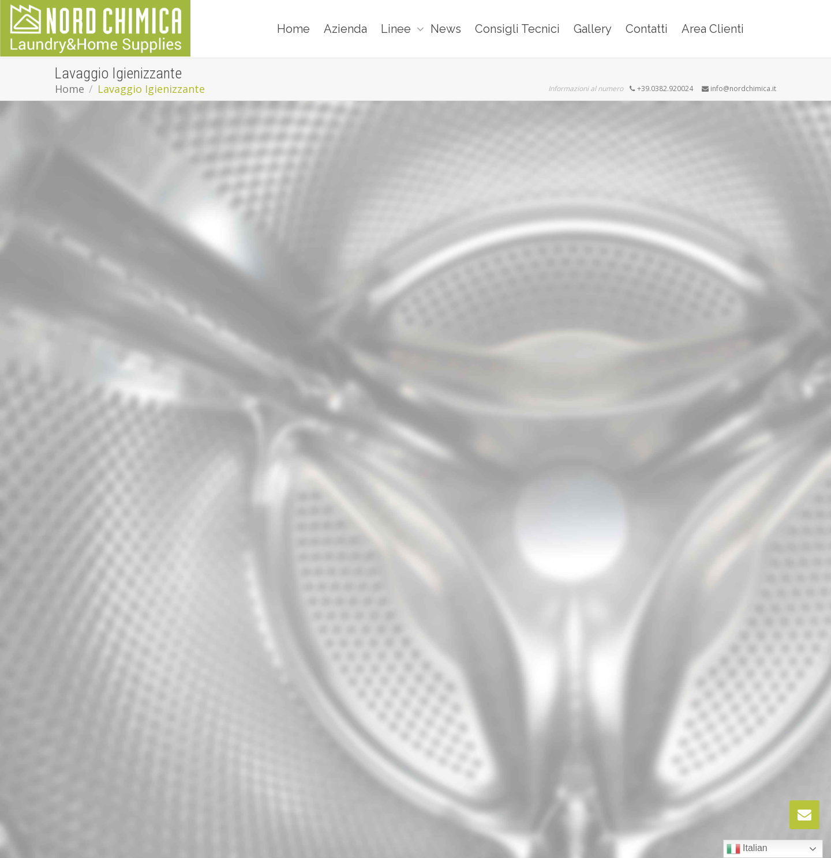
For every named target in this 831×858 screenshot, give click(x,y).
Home (293, 29)
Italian (747, 849)
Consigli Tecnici (517, 29)
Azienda (345, 29)
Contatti (647, 29)
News (446, 29)
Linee (397, 29)
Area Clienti (713, 29)
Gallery (593, 29)
